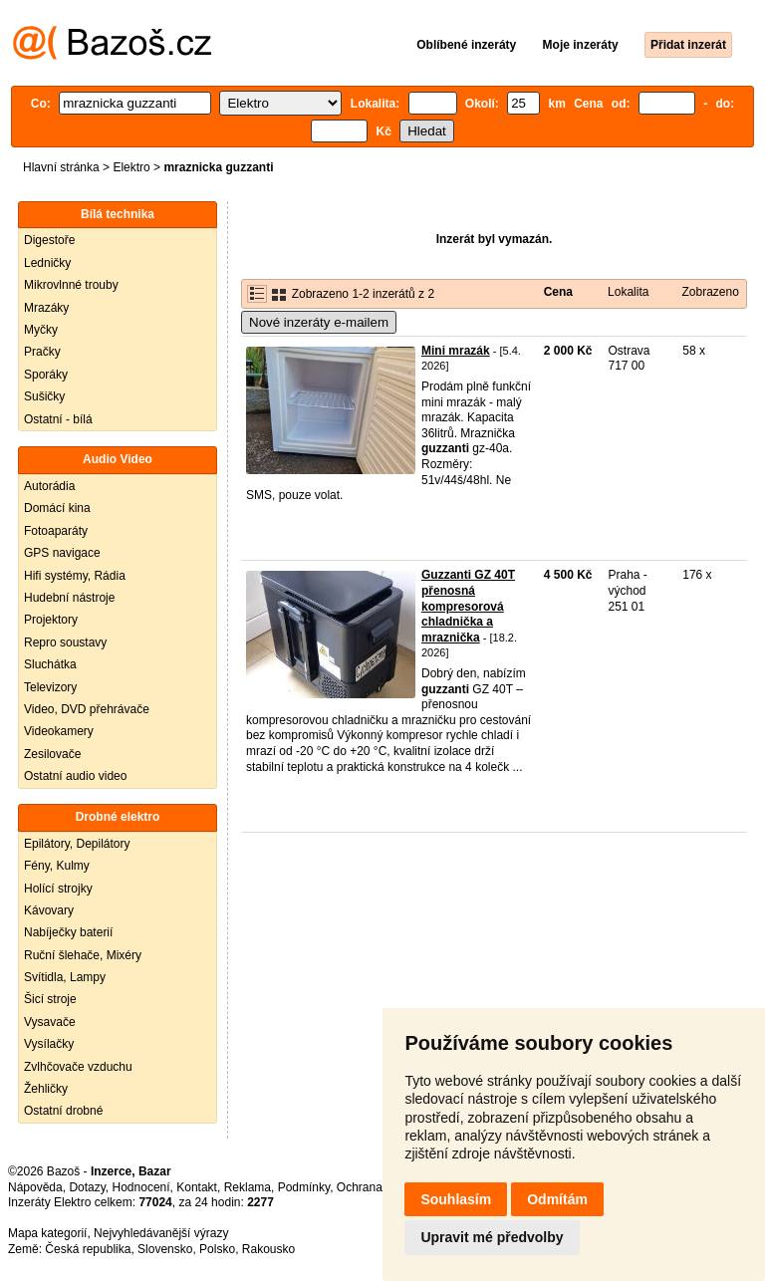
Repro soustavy (65, 642)
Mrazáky (46, 308)
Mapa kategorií (47, 1233)
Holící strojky (58, 889)
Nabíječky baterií (68, 932)
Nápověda (35, 1187)
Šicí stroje (50, 999)
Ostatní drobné (63, 1111)
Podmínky (304, 1187)
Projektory (51, 620)
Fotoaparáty (56, 531)
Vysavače (50, 1022)
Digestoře (49, 240)
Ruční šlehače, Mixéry (82, 955)
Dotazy (87, 1187)
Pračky (42, 352)
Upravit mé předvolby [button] (491, 1237)
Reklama (247, 1187)
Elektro (131, 167)
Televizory (50, 687)
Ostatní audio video (75, 776)
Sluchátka (50, 664)
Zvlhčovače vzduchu (78, 1067)
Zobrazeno (709, 292)
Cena (558, 292)
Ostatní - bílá (58, 419)
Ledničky (47, 263)
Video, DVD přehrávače (86, 709)
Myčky (41, 330)
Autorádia (49, 486)
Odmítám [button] (557, 1199)
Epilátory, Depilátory (77, 844)
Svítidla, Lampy (65, 977)
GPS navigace (62, 553)
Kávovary (49, 910)
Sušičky (44, 396)
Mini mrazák (455, 351)
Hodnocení (141, 1187)
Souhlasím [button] (455, 1199)
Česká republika (87, 1249)
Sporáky (46, 375)
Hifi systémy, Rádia (75, 576)
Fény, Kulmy (57, 866)
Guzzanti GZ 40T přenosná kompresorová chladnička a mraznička (468, 605)
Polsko (217, 1249)
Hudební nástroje (69, 598)
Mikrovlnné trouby (71, 285)
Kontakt (196, 1187)
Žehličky (46, 1089)
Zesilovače (52, 754)
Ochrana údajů (376, 1187)
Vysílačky (49, 1044)
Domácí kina (57, 508)
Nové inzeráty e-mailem (318, 322)
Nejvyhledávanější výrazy (161, 1233)
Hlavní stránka (61, 167)
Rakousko (268, 1249)
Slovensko (164, 1249)
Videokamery (59, 731)
